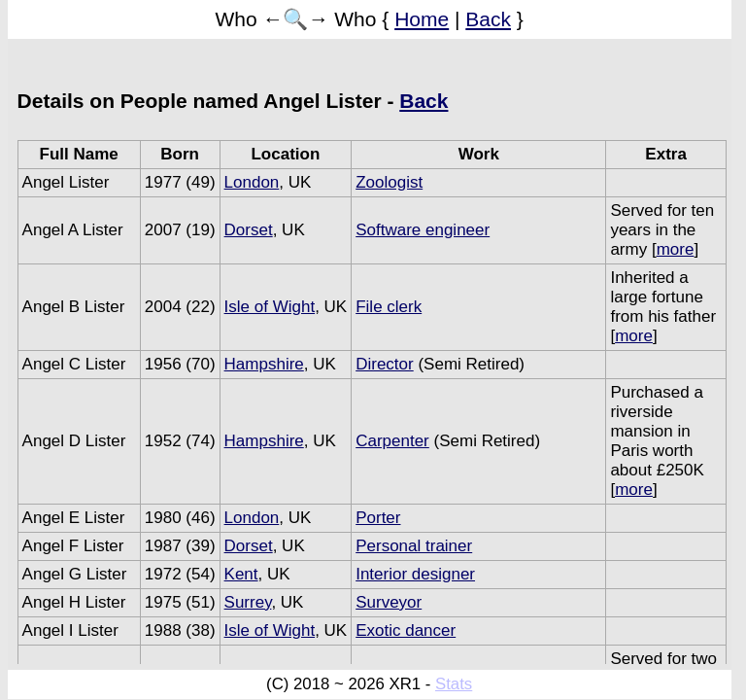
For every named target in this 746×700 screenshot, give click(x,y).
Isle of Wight (270, 307)
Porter (378, 517)
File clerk (389, 307)
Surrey (248, 602)
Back (488, 19)
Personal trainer (414, 546)
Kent (241, 574)
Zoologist (389, 182)
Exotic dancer (406, 630)
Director (385, 364)
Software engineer (423, 230)
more (676, 249)
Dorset (248, 230)
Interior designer (415, 574)
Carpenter (392, 441)
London (252, 182)
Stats (453, 684)
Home (421, 19)
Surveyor (389, 602)
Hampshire (264, 364)
